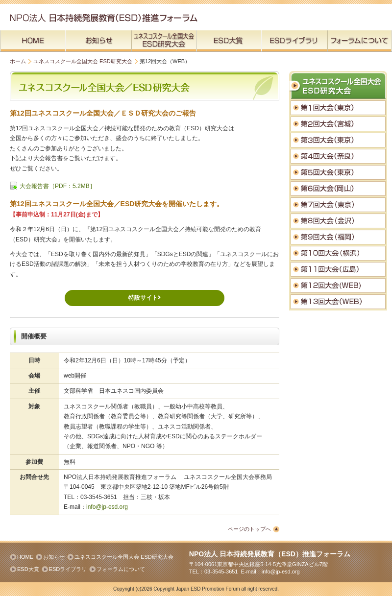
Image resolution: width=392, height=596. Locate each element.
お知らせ (54, 557)
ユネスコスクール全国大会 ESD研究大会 (82, 61)
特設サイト (144, 297)
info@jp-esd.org (107, 506)
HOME (25, 557)
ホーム (18, 61)
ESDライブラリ (68, 569)
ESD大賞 (28, 569)
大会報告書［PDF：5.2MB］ (58, 186)
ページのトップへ (249, 529)
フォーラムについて (121, 569)
